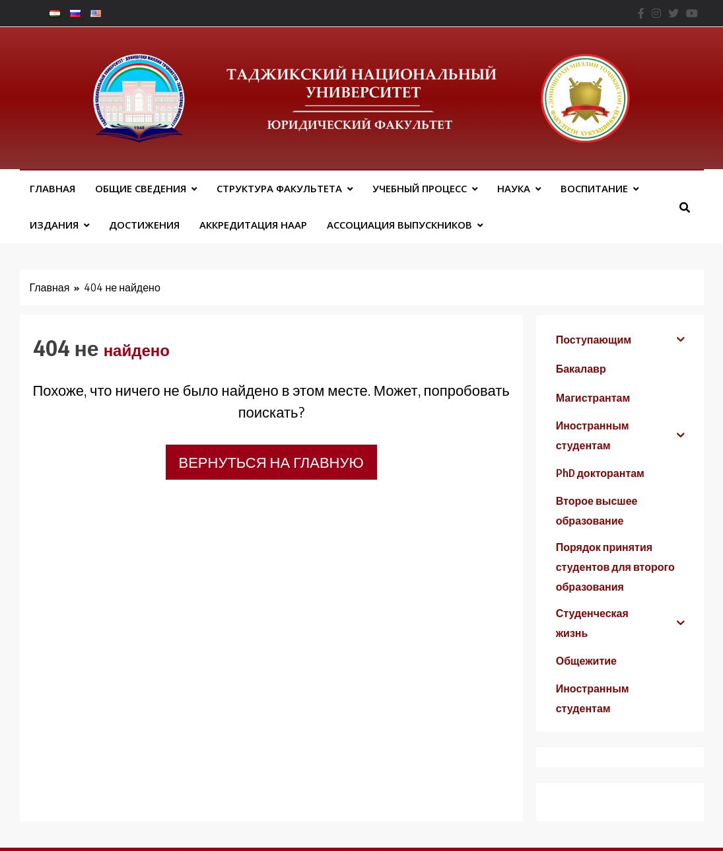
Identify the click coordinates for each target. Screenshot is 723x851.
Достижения (144, 224)
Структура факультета (279, 188)
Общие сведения (140, 188)
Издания (54, 224)
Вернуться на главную (271, 462)
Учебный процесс (419, 188)
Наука (513, 188)
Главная (52, 188)
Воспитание (594, 188)
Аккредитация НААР (253, 224)
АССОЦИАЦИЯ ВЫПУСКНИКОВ (399, 224)
